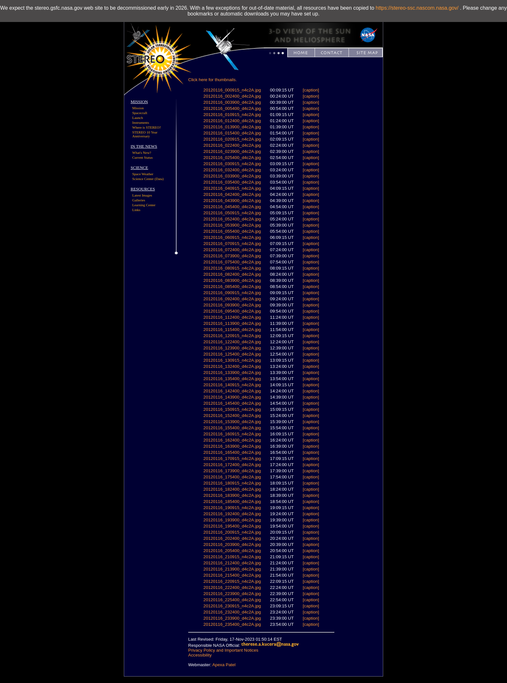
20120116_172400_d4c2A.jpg (232, 464)
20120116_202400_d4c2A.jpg (232, 538)
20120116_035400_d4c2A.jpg (232, 182)
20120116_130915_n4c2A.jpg (232, 360)
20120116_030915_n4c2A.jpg (232, 163)
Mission (138, 108)
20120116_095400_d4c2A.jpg (232, 311)
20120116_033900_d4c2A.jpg (232, 176)
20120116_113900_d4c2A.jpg (232, 323)
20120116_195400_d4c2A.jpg (232, 526)
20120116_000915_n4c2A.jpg (232, 90)
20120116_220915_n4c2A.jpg (232, 581)
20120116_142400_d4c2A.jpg (232, 391)
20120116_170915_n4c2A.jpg (232, 458)
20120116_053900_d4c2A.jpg (232, 225)
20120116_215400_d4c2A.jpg (232, 575)
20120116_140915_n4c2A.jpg (232, 384)
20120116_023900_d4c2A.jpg (232, 151)
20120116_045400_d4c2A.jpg (232, 206)
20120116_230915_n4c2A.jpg (232, 605)
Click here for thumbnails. (212, 79)
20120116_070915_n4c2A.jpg (232, 243)
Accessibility (200, 655)
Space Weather (142, 174)
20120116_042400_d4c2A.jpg (232, 194)
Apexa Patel (224, 664)
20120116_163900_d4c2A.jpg (232, 446)
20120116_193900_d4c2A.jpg (232, 520)
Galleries (138, 200)
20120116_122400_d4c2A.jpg (232, 341)
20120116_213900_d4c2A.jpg (232, 569)
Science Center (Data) (148, 179)
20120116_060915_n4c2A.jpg (232, 237)
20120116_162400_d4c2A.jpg (232, 440)
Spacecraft (139, 113)
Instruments (140, 122)
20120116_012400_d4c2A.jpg (232, 120)
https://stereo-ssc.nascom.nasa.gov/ (417, 8)
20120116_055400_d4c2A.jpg (232, 231)
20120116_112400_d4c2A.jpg (232, 317)
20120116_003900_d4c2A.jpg (232, 102)
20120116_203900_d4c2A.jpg (232, 544)
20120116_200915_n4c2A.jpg (232, 532)
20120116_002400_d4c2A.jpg (232, 96)
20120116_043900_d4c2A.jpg (232, 200)
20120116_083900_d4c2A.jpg (232, 280)
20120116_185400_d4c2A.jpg (232, 501)
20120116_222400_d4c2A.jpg (232, 587)
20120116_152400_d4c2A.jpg (232, 415)
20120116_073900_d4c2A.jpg (232, 255)
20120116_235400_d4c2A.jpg (232, 624)
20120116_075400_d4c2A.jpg (232, 262)
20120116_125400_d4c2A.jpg (232, 354)
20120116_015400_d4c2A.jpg (232, 133)
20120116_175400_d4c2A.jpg (232, 477)
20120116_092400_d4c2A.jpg (232, 298)
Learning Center (144, 205)
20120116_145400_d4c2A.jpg (232, 403)
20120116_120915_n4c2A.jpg (232, 335)
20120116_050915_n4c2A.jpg (232, 212)
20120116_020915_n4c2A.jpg (232, 139)
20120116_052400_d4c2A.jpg (232, 219)
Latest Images (142, 195)
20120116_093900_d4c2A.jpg (232, 305)
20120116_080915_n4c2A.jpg (232, 268)
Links (136, 210)
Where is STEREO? (146, 127)
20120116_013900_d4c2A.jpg (232, 126)
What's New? (141, 153)
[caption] (311, 90)
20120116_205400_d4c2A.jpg (232, 550)
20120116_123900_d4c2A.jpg (232, 348)
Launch (137, 118)
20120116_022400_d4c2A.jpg (232, 145)
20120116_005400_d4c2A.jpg (232, 108)
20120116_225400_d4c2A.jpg (232, 599)
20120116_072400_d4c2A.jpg (232, 249)
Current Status (142, 157)
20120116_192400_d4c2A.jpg (232, 513)
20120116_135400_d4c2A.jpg (232, 378)
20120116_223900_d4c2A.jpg (232, 593)
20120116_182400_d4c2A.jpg (232, 489)
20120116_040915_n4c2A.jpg (232, 188)
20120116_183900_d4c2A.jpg (232, 495)
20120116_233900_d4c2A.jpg (232, 618)
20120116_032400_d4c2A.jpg (232, 169)
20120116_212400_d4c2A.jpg (232, 562)
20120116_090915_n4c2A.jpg (232, 292)
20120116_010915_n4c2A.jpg (232, 114)
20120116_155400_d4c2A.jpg (232, 427)
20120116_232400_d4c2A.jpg (232, 612)
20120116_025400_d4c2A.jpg (232, 157)
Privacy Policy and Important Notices (223, 650)
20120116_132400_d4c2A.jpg (232, 366)
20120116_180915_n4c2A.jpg (232, 483)
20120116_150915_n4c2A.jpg (232, 409)
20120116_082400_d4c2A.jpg (232, 274)
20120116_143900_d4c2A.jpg (232, 397)
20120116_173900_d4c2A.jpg (232, 470)
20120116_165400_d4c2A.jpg (232, 452)
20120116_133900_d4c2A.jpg (232, 372)
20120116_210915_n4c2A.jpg (232, 556)
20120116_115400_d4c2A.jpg (232, 329)
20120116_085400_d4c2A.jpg (232, 286)
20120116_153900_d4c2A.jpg (232, 421)
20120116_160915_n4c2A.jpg (232, 434)
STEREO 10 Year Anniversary (144, 134)
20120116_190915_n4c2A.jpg (232, 507)
